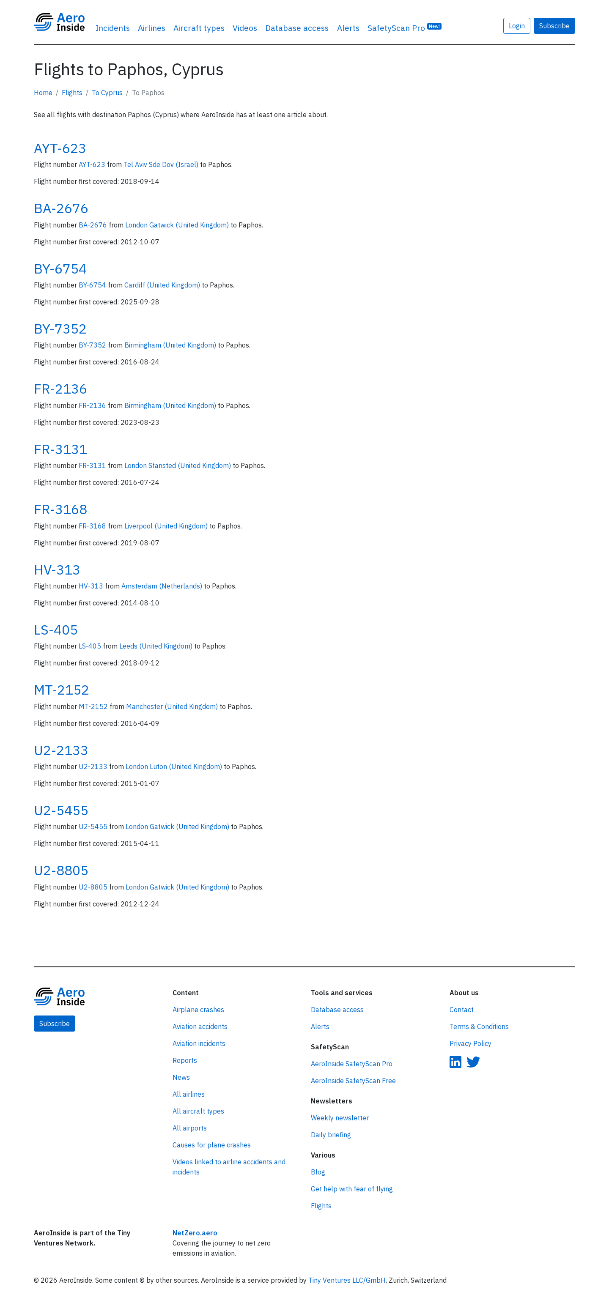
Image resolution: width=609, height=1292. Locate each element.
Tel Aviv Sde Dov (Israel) (161, 164)
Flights (72, 92)
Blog (318, 1172)
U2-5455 (61, 810)
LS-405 (56, 629)
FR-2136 (60, 388)
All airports (190, 1128)
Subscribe (554, 26)
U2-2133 (61, 750)
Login (517, 26)
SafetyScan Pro (405, 27)
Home (43, 92)
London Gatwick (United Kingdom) (177, 225)
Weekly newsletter (340, 1118)
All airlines (189, 1094)
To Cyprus (107, 92)
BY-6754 (60, 268)
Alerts (348, 27)
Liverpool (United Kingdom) (166, 526)
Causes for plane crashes (212, 1145)
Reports (185, 1060)
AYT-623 (60, 148)
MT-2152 (61, 689)
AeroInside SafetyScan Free (353, 1080)
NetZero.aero (195, 1233)
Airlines (151, 27)
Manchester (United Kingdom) (172, 706)
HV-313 (57, 569)
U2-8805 (61, 870)
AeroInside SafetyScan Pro (351, 1063)
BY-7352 (60, 328)
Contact (462, 1009)
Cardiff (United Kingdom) (163, 285)
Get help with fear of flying (352, 1189)
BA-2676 (61, 208)
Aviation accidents (200, 1026)
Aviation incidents (199, 1043)
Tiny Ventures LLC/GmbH (347, 1280)
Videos (245, 27)
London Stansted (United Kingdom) (178, 465)
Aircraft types (199, 27)
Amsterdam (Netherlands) (162, 586)
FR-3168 (60, 509)
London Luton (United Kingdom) (175, 766)
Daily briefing (331, 1134)
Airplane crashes (198, 1009)
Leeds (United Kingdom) (156, 646)
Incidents (113, 27)
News (181, 1077)
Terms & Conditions (479, 1026)
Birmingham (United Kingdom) (171, 345)
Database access (297, 27)
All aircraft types (198, 1111)
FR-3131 (60, 449)
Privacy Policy (470, 1043)
